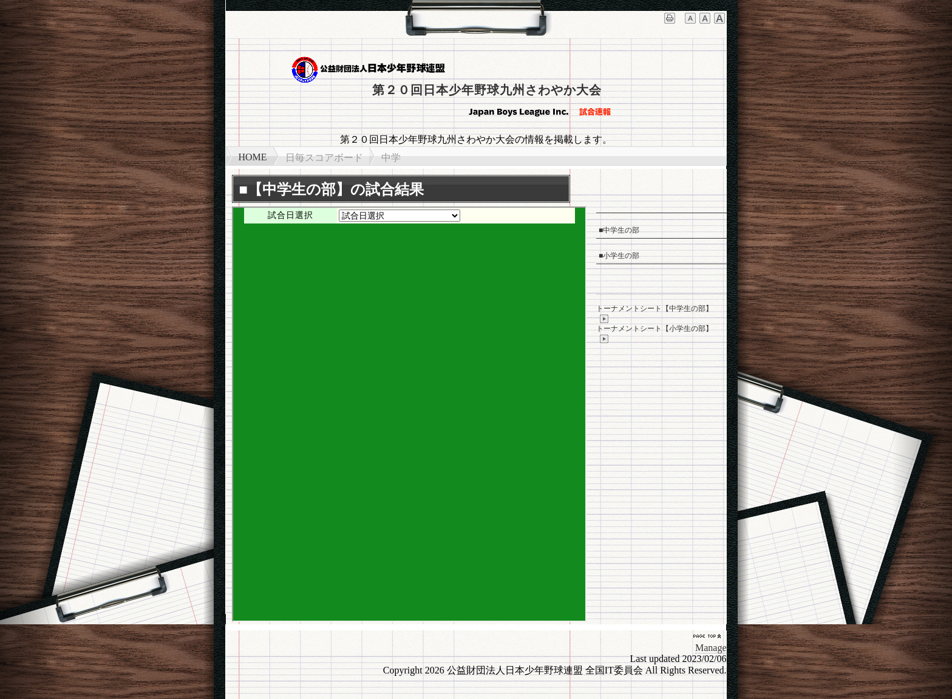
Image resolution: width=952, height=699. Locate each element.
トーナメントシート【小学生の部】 (654, 334)
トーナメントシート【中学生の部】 (654, 314)
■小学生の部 (619, 255)
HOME (253, 157)
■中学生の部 (619, 230)
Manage (711, 648)
